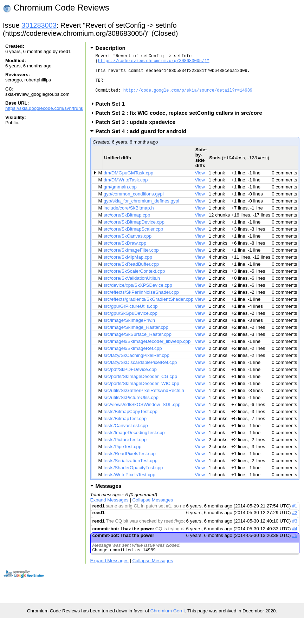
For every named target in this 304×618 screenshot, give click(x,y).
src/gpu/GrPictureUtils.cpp (131, 315)
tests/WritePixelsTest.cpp (129, 484)
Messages (109, 495)
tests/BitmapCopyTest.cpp (130, 421)
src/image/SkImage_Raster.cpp (136, 336)
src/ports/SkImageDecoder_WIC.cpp (141, 393)
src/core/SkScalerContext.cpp (134, 280)
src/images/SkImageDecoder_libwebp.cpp (147, 350)
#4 (294, 538)
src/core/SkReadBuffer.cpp (131, 273)
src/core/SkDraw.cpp (125, 252)
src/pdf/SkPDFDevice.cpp (130, 378)
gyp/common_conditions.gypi (134, 203)
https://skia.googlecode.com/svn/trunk (44, 108)
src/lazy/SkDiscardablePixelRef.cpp (140, 371)
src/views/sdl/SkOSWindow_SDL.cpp (142, 414)
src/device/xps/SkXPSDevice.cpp (138, 294)
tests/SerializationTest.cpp (130, 470)
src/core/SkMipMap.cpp (128, 266)
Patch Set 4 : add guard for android (143, 141)
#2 (294, 522)
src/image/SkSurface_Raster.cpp (138, 343)
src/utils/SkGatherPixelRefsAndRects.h (144, 400)
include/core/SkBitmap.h (129, 217)
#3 (294, 530)
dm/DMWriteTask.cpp (126, 189)
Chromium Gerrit (167, 610)
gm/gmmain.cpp (120, 196)
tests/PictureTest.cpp (125, 449)
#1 (294, 515)
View (200, 182)
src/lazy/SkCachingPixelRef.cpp (136, 364)
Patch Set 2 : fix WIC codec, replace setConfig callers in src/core (181, 122)
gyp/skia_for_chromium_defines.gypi (141, 210)
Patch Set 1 (113, 113)
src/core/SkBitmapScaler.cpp (133, 238)
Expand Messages (109, 509)
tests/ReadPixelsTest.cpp (130, 463)
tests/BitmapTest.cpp (125, 428)
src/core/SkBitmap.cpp (127, 224)
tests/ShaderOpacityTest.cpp (133, 477)
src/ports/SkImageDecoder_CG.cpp (140, 385)
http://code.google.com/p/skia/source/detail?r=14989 (187, 98)
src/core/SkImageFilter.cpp (131, 259)
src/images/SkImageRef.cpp (133, 357)
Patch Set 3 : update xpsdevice (138, 131)
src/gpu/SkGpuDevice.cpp (130, 322)
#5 (294, 544)
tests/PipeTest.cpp (123, 456)
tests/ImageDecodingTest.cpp (134, 442)
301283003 (39, 25)
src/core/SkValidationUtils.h (132, 287)
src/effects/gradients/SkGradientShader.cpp (149, 308)
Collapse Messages (152, 509)
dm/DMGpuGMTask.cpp (129, 182)
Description (110, 48)
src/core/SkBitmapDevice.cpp (134, 231)
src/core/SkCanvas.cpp (127, 245)
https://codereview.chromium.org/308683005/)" (153, 63)
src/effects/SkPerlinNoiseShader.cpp (141, 301)
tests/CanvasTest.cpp (126, 435)
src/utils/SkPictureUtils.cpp (131, 407)
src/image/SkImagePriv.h (129, 329)
